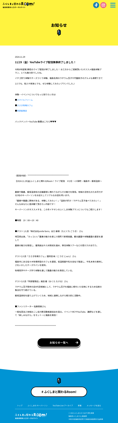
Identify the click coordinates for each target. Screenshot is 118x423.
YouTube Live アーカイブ (63, 405)
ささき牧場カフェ (25, 105)
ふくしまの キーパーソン (38, 405)
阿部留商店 (22, 110)
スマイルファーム (25, 99)
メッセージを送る (94, 405)
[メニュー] (113, 5)
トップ (19, 405)
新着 (80, 405)
